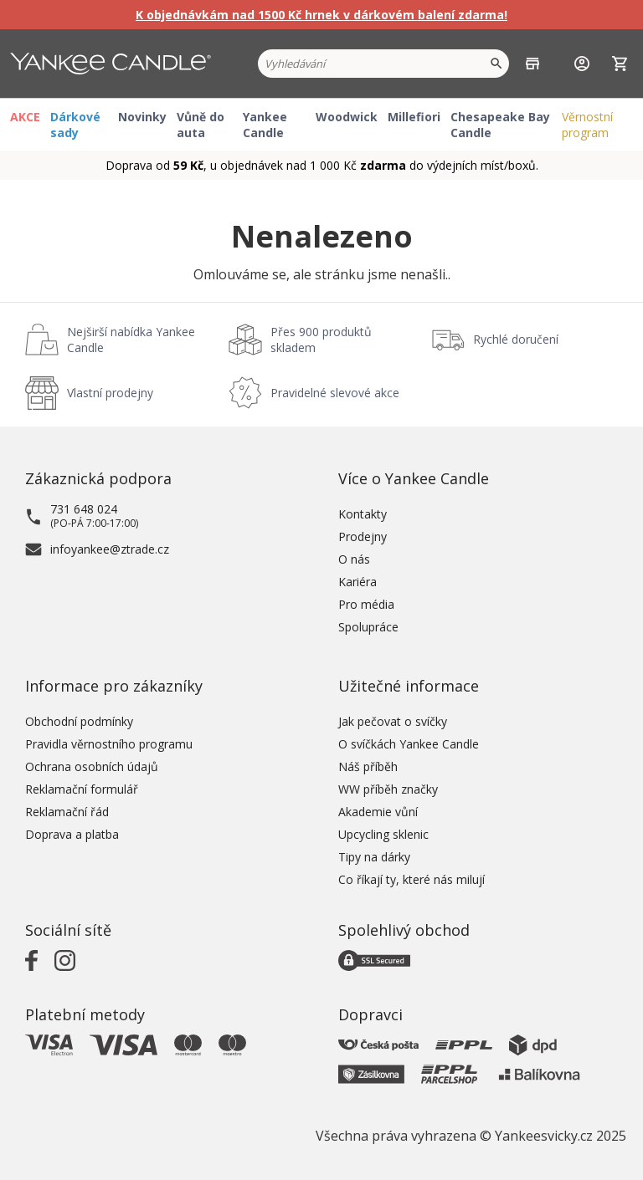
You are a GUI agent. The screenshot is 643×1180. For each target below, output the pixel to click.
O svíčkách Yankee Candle (408, 744)
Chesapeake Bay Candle (500, 124)
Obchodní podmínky (79, 721)
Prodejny (362, 536)
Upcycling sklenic (383, 834)
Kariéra (357, 582)
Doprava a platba (72, 834)
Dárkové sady (75, 124)
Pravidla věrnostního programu (109, 744)
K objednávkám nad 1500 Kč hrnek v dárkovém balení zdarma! (321, 15)
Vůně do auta (200, 124)
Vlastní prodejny (110, 393)
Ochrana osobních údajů (91, 766)
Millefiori (414, 117)
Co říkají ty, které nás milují (411, 879)
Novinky (142, 117)
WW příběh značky (388, 789)
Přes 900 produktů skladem (321, 339)
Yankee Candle (265, 124)
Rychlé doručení (515, 339)
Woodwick (347, 117)
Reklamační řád (67, 812)
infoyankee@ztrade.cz (109, 549)
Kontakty (362, 514)
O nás (354, 559)
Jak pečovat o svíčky (392, 721)
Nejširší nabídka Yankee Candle (131, 339)
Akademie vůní (378, 812)
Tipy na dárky (374, 857)
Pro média (366, 604)
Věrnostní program (587, 124)
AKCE (25, 117)
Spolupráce (368, 627)
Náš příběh (368, 766)
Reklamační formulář (81, 789)
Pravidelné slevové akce (334, 393)
